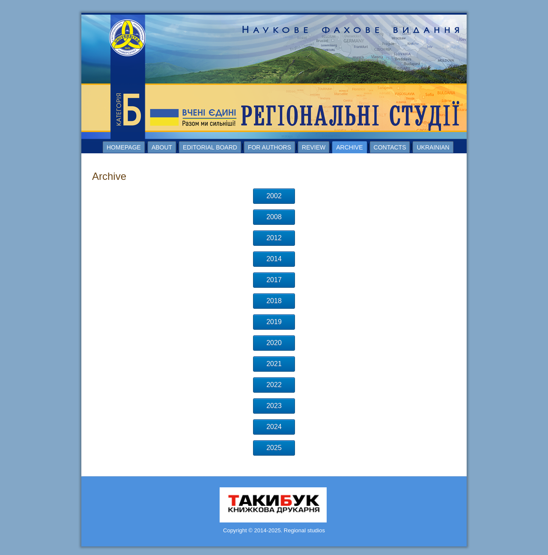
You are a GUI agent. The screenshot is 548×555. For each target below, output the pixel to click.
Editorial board (210, 147)
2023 (274, 405)
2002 (274, 196)
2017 (274, 279)
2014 (274, 259)
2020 (274, 342)
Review (313, 147)
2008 (274, 217)
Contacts (390, 147)
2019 (274, 321)
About (162, 147)
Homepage (124, 147)
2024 (274, 426)
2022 (274, 384)
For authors (269, 147)
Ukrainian (433, 147)
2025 (274, 447)
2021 (274, 363)
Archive (349, 147)
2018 (274, 300)
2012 (274, 238)
